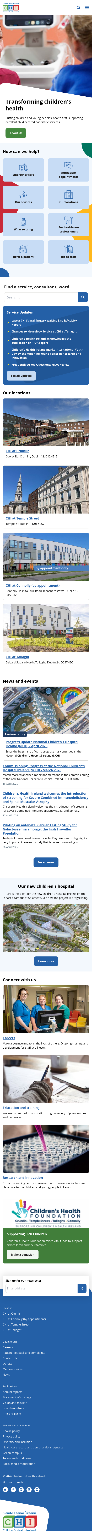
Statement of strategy (17, 1397)
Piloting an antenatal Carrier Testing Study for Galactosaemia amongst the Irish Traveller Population (40, 829)
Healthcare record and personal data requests (33, 1447)
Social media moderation (19, 1464)
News (6, 1374)
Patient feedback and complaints (24, 1353)
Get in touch (10, 1341)
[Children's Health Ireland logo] (11, 7)
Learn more (46, 961)
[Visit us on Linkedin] (21, 1489)
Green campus (12, 1453)
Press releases (12, 1414)
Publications (10, 1386)
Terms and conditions (17, 1458)
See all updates (21, 376)
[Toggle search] (78, 7)
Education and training (21, 1108)
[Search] (83, 297)
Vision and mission (15, 1403)
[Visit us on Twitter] (5, 1489)
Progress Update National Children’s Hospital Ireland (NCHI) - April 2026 (42, 744)
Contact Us (10, 1358)
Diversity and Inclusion (17, 1442)
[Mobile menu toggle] (87, 7)
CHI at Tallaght (17, 657)
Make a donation (22, 1254)
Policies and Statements (16, 1425)
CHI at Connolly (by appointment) (32, 585)
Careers (9, 1038)
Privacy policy (11, 1436)
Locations (8, 1308)
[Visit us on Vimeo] (37, 1489)
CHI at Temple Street (22, 518)
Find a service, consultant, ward (36, 287)
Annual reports (12, 1392)
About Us (16, 133)
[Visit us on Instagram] (29, 1489)
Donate (7, 1364)
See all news (46, 862)
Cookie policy (11, 1431)
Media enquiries (13, 1369)
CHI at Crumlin (17, 451)
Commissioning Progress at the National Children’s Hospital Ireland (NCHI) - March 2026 (44, 768)
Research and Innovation (23, 1178)
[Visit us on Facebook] (13, 1489)
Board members (13, 1408)
